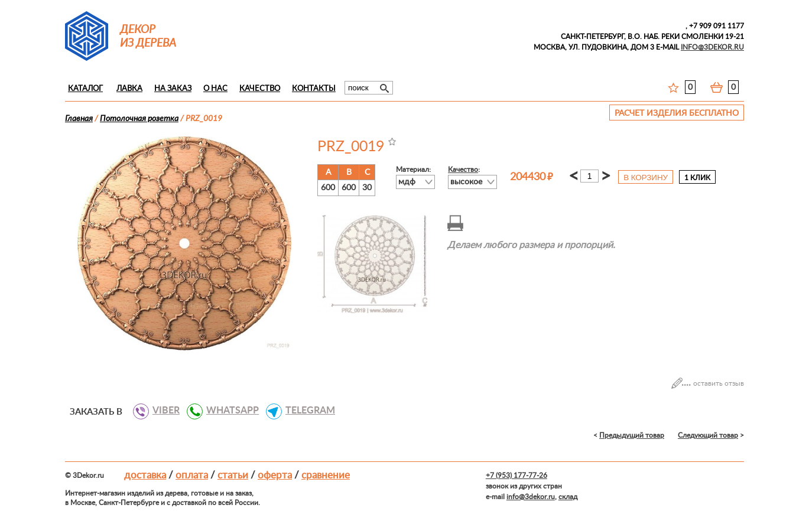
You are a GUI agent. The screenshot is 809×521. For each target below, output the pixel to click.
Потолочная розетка (139, 119)
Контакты (314, 89)
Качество (259, 89)
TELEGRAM (306, 410)
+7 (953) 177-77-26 (516, 475)
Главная (79, 119)
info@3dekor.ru (530, 496)
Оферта (275, 475)
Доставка (145, 475)
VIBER (162, 410)
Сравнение (325, 475)
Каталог (85, 89)
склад (567, 496)
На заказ (172, 89)
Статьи (232, 475)
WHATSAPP (228, 410)
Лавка (129, 89)
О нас (215, 89)
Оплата (192, 475)
